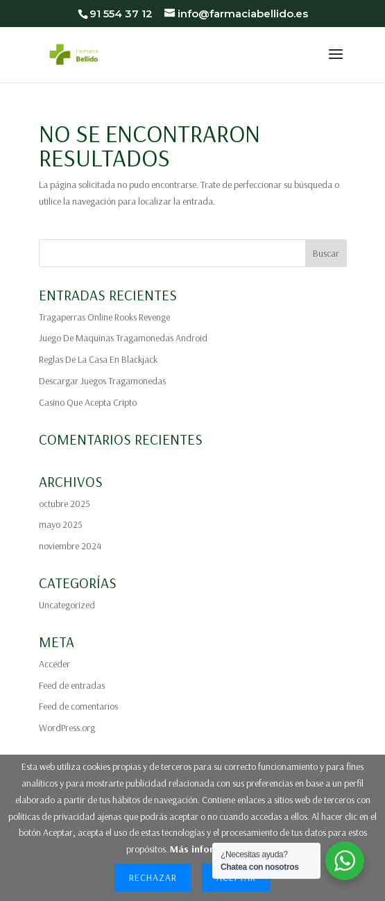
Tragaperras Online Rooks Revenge (104, 317)
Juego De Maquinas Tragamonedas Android (123, 338)
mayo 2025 (61, 524)
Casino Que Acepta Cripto (88, 402)
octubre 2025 (64, 503)
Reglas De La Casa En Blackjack (98, 359)
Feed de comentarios (78, 706)
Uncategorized (67, 605)
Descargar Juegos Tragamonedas (102, 381)
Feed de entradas (72, 685)
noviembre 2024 (70, 546)
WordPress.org (67, 727)
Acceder (54, 664)
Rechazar (153, 877)
